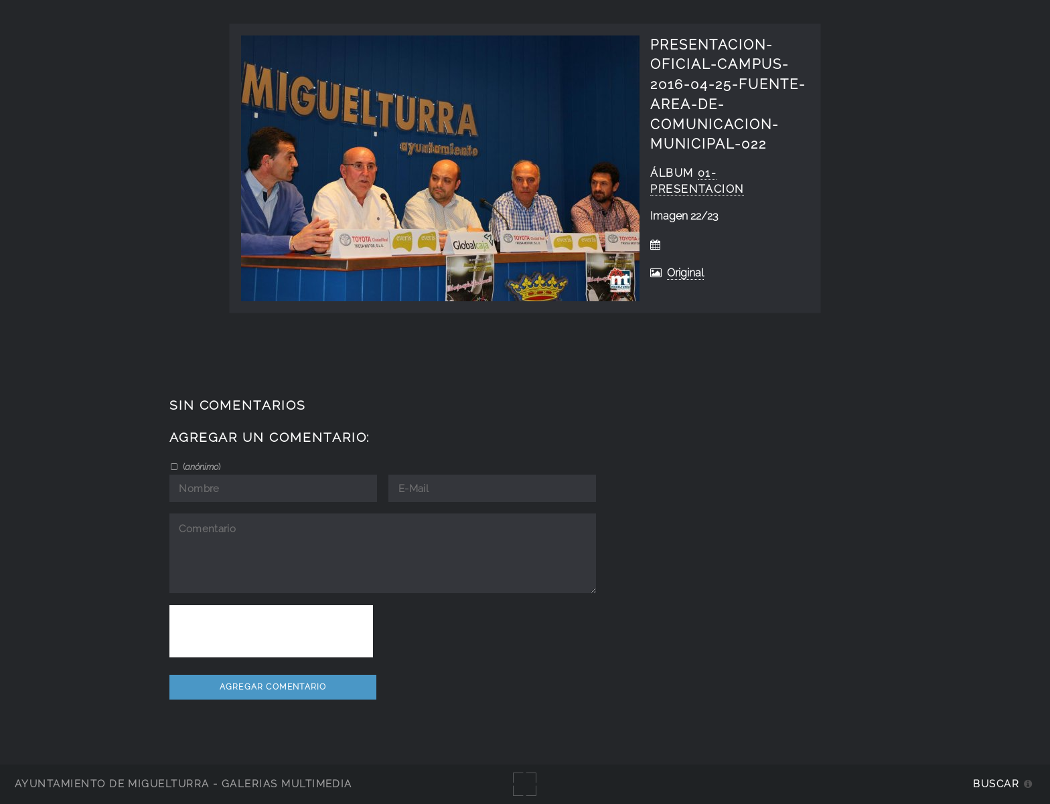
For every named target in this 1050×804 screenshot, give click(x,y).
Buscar (996, 783)
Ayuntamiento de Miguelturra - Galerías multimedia (183, 783)
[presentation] (271, 631)
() (200, 466)
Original (685, 272)
